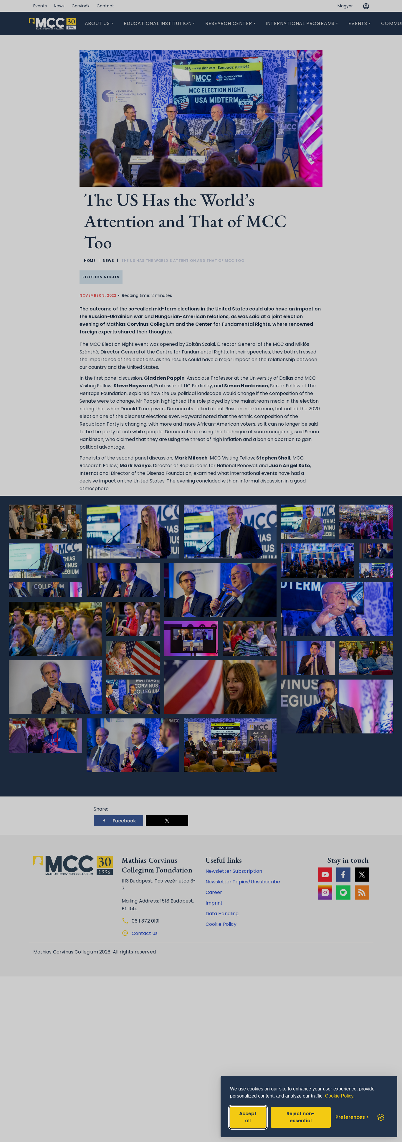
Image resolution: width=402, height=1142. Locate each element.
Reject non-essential (301, 1117)
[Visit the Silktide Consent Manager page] (381, 1117)
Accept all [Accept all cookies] (248, 1117)
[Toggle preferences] (352, 1117)
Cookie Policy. (340, 1095)
